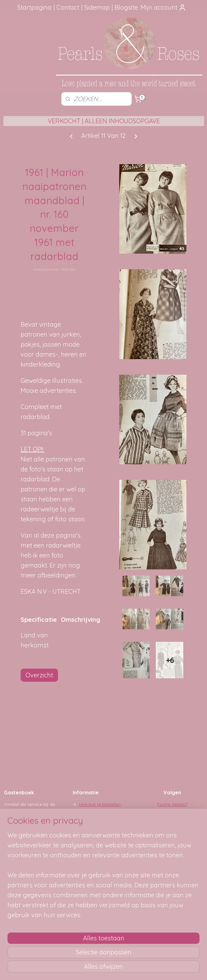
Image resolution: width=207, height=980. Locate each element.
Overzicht (39, 675)
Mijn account (163, 7)
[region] (62, 901)
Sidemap (97, 7)
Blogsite (126, 7)
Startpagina (34, 7)
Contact (68, 7)
